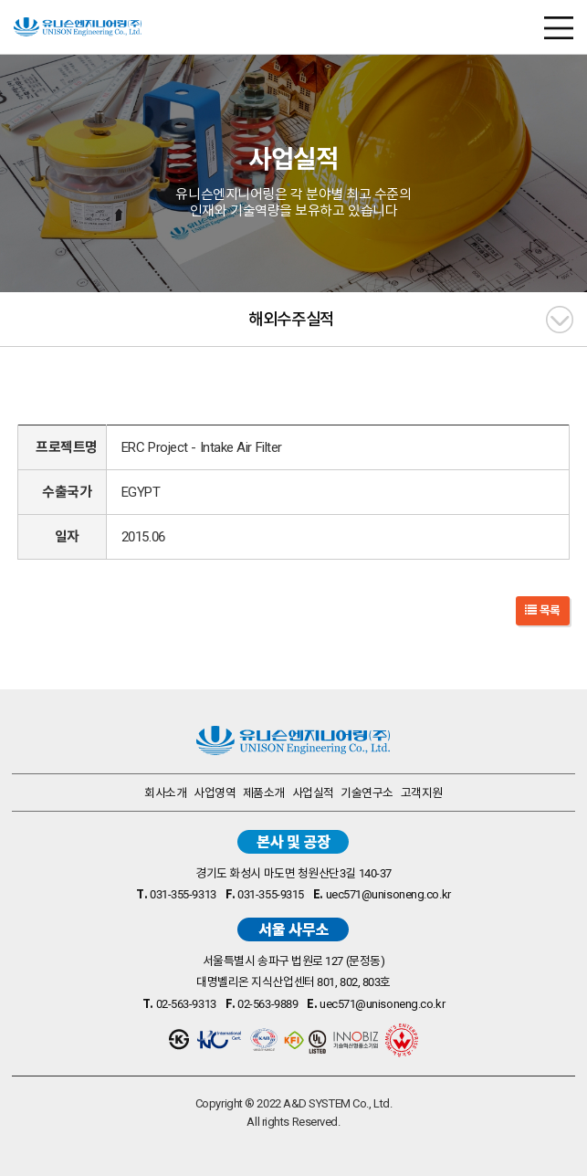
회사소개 (165, 793)
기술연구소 (367, 793)
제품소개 (264, 793)
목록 (542, 610)
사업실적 (313, 793)
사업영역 (215, 793)
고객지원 (422, 793)
